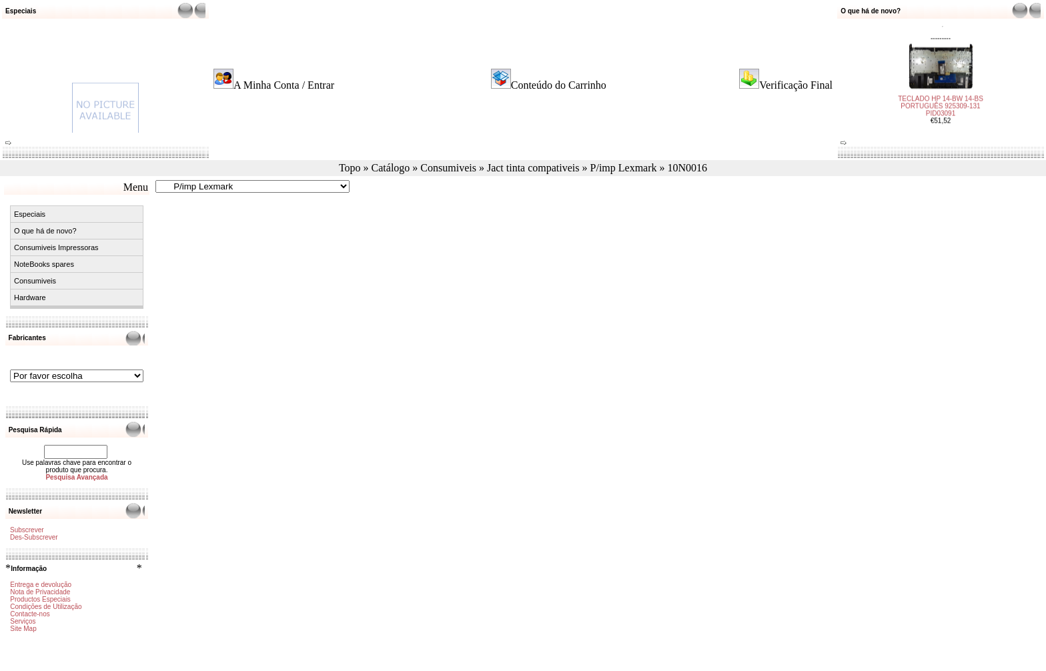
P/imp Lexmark (623, 167)
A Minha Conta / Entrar (283, 85)
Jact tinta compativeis (533, 167)
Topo (350, 167)
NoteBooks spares (44, 264)
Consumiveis (448, 167)
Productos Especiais (40, 599)
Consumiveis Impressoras (56, 247)
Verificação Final (796, 85)
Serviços (22, 621)
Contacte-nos (29, 614)
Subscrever (27, 530)
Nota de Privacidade (40, 592)
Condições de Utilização (45, 606)
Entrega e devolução (40, 584)
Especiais (29, 214)
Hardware (30, 297)
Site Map (23, 628)
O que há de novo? (45, 231)
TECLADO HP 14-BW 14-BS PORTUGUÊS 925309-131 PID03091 (940, 102)
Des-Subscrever (34, 537)
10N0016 (688, 167)
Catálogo (391, 167)
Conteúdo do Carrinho (558, 85)
